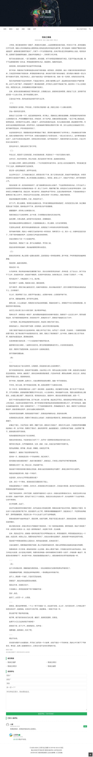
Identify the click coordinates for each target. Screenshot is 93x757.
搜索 (90, 29)
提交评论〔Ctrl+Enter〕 (46, 714)
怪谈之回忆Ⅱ (12, 666)
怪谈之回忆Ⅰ (52, 662)
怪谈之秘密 (52, 666)
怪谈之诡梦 (12, 662)
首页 (4, 29)
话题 (29, 29)
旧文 (44, 40)
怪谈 (11, 649)
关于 (34, 29)
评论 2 (56, 40)
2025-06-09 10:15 (15, 726)
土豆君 (46, 12)
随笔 (10, 29)
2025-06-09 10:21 (18, 736)
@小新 (15, 739)
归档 (23, 29)
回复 (85, 726)
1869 (51, 40)
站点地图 (45, 747)
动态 (17, 29)
